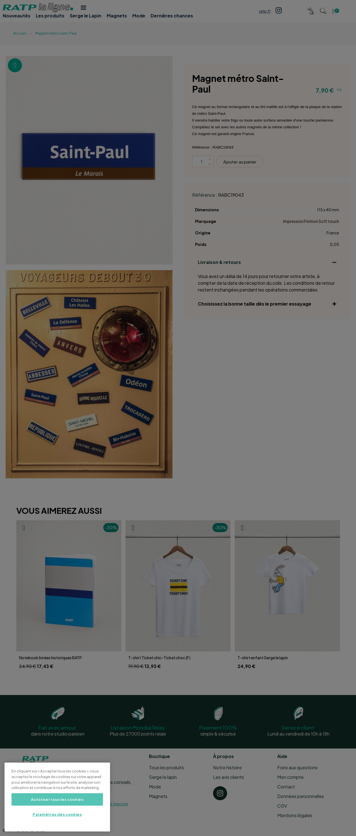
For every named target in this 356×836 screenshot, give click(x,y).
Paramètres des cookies (57, 814)
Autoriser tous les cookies (57, 799)
